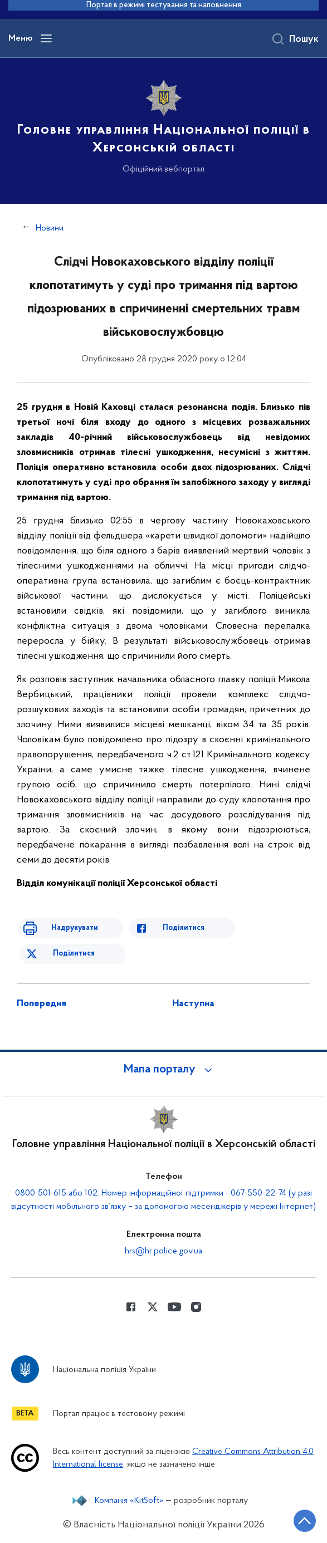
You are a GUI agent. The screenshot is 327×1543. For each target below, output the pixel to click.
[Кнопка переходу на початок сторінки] (305, 1521)
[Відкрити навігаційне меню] (46, 38)
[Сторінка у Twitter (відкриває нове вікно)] (152, 1307)
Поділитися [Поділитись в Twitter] (74, 953)
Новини (50, 228)
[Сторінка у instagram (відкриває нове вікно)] (196, 1307)
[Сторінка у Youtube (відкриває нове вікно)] (174, 1307)
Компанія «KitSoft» (129, 1500)
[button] (163, 1069)
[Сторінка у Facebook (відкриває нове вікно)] (131, 1307)
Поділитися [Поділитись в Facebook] (182, 928)
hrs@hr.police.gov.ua (163, 1251)
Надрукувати (73, 928)
